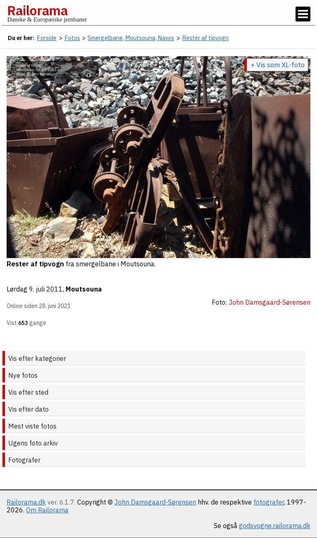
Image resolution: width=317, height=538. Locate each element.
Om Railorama (47, 510)
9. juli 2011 (46, 289)
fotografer (268, 502)
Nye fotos (23, 375)
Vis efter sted (28, 392)
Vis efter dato (28, 409)
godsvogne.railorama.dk (274, 525)
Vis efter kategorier (37, 358)
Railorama (37, 10)
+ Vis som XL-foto (278, 64)
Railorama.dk (26, 502)
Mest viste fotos (32, 426)
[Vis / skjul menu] (303, 14)
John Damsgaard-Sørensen (155, 502)
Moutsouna (84, 289)
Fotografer (24, 460)
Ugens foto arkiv (33, 443)
